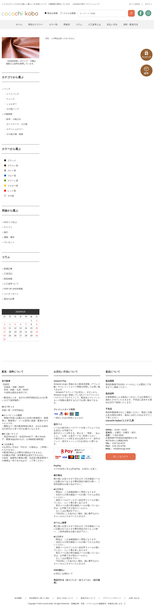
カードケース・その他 (16, 124)
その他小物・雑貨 (14, 134)
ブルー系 (10, 175)
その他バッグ (12, 109)
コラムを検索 (69, 13)
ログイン (148, 4)
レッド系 (10, 191)
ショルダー (11, 104)
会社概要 (18, 598)
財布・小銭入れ (13, 119)
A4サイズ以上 (10, 222)
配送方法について (88, 598)
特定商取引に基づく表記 (39, 598)
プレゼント (9, 242)
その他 (9, 196)
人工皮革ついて (11, 283)
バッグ (7, 89)
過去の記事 (9, 299)
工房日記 (8, 273)
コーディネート (11, 294)
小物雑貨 (8, 114)
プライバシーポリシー (112, 598)
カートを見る (134, 4)
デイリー (8, 227)
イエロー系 (11, 186)
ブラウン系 (11, 165)
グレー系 (10, 170)
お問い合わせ (134, 598)
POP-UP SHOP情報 (13, 289)
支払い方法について (65, 598)
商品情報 (8, 279)
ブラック (10, 160)
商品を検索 (52, 13)
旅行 (6, 232)
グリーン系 (11, 180)
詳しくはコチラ (120, 456)
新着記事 (8, 268)
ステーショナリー (14, 129)
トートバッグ (12, 94)
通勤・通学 (9, 237)
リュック (10, 99)
